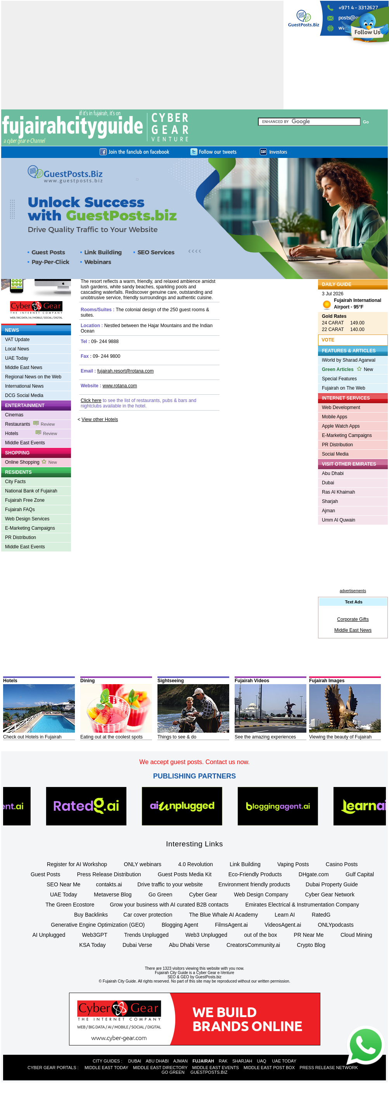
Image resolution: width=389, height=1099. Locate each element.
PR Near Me (309, 935)
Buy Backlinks (91, 915)
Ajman (328, 510)
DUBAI (135, 1061)
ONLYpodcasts (336, 925)
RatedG (321, 915)
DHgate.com (314, 874)
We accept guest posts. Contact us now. (194, 762)
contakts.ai (109, 884)
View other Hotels (99, 419)
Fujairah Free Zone (25, 500)
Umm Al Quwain (338, 520)
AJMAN (180, 1061)
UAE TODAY (284, 1061)
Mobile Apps (334, 416)
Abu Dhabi (333, 473)
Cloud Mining (356, 935)
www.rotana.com (119, 385)
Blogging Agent (180, 925)
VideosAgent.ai (283, 925)
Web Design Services (27, 519)
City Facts (15, 481)
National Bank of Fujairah (31, 491)
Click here (91, 400)
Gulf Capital (360, 874)
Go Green (160, 894)
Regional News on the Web (33, 377)
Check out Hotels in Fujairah (32, 737)
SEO (172, 977)
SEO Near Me (63, 884)
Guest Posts (45, 874)
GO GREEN (173, 1072)
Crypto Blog (311, 945)
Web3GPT (94, 935)
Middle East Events (25, 442)
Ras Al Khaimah (338, 492)
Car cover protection (147, 915)
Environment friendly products (254, 884)
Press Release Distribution (109, 874)
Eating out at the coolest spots (111, 737)
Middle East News (23, 367)
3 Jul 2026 (351, 301)
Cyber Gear (203, 894)
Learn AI (285, 915)
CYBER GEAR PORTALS (52, 1067)
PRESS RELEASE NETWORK (328, 1067)
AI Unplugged (48, 935)
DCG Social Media (24, 395)
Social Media (335, 454)
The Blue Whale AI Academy (223, 915)
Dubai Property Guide (332, 884)
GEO (184, 977)
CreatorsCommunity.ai (253, 945)
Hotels (31, 433)
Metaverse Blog (112, 894)
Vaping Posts (293, 864)
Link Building (245, 864)
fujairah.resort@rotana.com (125, 371)
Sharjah (330, 501)
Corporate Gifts (352, 619)
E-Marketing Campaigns (30, 528)
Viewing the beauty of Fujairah (340, 737)
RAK (223, 1061)
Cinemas (14, 415)
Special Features (339, 378)
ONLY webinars (142, 864)
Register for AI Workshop (77, 864)
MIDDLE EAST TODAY (106, 1067)
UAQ (261, 1061)
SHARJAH (242, 1061)
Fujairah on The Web (343, 388)
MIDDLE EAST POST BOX (269, 1067)
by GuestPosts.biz (205, 977)
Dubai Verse (137, 945)
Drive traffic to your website (170, 884)
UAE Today (16, 358)
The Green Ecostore (69, 904)
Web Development (341, 407)
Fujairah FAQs (20, 509)
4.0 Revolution (195, 864)
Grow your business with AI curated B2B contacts (169, 904)
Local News (17, 349)
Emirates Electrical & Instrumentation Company (302, 904)
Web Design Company (261, 894)
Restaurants (30, 424)
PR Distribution (20, 537)
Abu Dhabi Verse (189, 945)
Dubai (328, 482)
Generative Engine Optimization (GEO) (98, 925)
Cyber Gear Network (329, 894)
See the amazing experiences (265, 737)
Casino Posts (342, 864)
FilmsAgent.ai (231, 925)
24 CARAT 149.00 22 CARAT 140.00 (343, 323)
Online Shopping (31, 462)
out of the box (260, 935)
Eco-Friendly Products (255, 874)
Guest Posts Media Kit (185, 874)
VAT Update (17, 339)
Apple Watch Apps (341, 426)
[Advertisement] (112, 55)
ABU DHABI (157, 1061)
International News (24, 386)
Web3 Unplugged (206, 935)
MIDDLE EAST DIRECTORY (160, 1067)
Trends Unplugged (146, 935)
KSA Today (92, 945)
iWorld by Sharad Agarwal (348, 360)
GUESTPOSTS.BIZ (208, 1072)
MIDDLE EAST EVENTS (215, 1067)
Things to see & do (176, 737)
